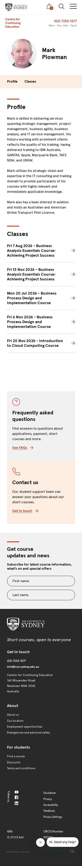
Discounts (13, 762)
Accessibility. (51, 805)
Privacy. (47, 799)
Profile (12, 81)
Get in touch (25, 511)
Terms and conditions (21, 768)
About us (13, 715)
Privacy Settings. (53, 817)
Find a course (16, 756)
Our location (15, 721)
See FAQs (22, 448)
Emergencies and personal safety (28, 732)
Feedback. (49, 811)
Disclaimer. (49, 793)
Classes (30, 81)
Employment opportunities (24, 727)
